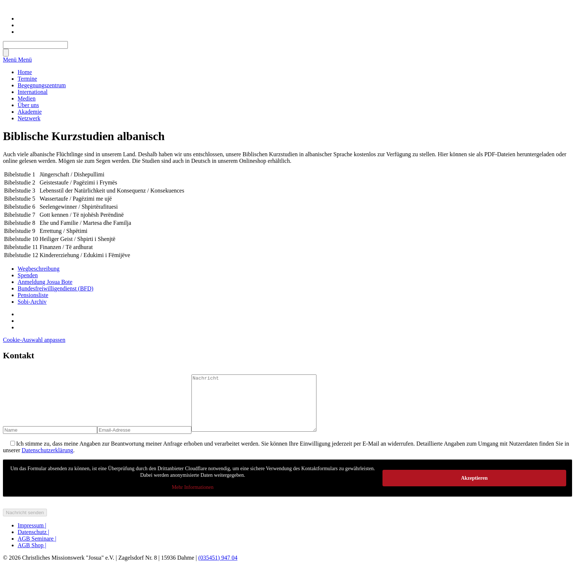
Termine (27, 79)
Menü (10, 59)
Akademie (30, 112)
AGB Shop (32, 556)
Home (25, 72)
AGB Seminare (37, 549)
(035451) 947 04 (218, 569)
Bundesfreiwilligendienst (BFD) (56, 288)
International (33, 92)
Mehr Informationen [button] (192, 498)
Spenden (28, 275)
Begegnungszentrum (42, 85)
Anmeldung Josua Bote (45, 282)
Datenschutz (33, 543)
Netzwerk (29, 118)
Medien (27, 98)
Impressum (32, 536)
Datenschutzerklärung (47, 461)
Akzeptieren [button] (474, 488)
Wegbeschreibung (38, 269)
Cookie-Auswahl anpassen (34, 340)
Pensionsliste (33, 295)
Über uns (28, 105)
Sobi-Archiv (32, 302)
